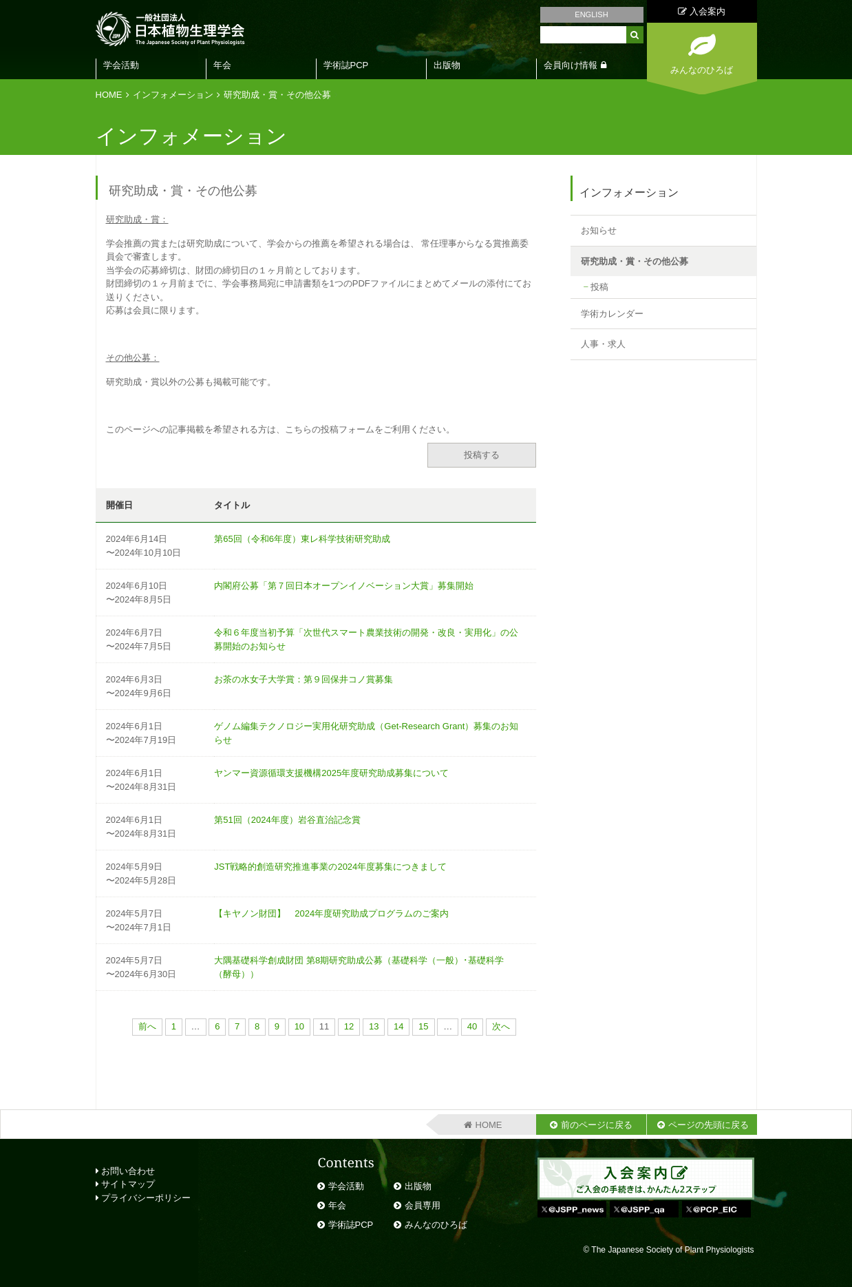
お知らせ (599, 230)
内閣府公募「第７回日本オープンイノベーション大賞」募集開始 (343, 585)
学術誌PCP (346, 65)
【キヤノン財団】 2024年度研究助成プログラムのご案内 (331, 913)
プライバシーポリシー (143, 1198)
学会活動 (121, 65)
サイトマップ (126, 1184)
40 (472, 1026)
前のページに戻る (596, 1125)
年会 (222, 65)
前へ (147, 1026)
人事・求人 (603, 344)
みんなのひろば (436, 1225)
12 (349, 1026)
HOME (109, 95)
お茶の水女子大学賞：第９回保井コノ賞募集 (303, 679)
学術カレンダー (612, 313)
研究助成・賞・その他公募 (277, 95)
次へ (501, 1026)
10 (299, 1026)
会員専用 (422, 1205)
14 (398, 1026)
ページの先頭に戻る (708, 1125)
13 (374, 1026)
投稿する (482, 455)
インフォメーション (173, 95)
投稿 (599, 287)
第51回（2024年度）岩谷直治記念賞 (287, 820)
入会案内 (701, 11)
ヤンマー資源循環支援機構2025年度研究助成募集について (331, 773)
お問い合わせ (126, 1171)
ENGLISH (591, 14)
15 (423, 1026)
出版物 (447, 65)
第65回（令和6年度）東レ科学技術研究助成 (302, 539)
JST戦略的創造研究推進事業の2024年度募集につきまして (330, 866)
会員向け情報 (570, 65)
